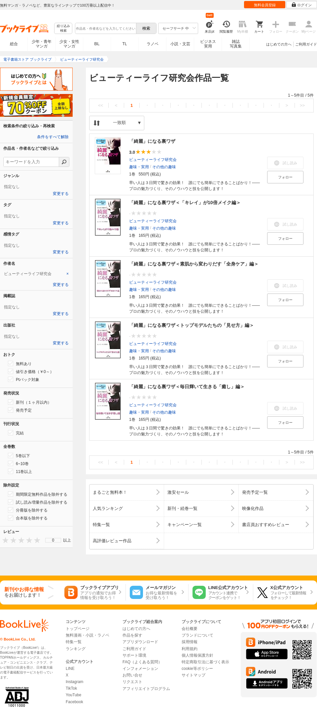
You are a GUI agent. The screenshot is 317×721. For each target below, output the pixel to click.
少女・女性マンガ (69, 43)
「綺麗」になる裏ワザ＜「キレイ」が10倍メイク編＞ (185, 202)
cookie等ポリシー (197, 668)
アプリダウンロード (140, 642)
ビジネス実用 (208, 43)
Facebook (74, 702)
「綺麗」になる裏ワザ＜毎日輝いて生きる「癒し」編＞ (187, 386)
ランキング (76, 648)
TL (124, 44)
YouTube (73, 695)
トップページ (77, 628)
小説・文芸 (180, 44)
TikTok (71, 688)
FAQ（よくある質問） (142, 662)
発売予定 (20, 410)
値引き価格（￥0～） (31, 371)
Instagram (74, 681)
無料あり (20, 363)
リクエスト (132, 681)
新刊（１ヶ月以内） (30, 402)
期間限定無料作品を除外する (37, 494)
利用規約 (189, 648)
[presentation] (4, 540)
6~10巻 (18, 463)
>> (302, 105)
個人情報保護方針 (197, 655)
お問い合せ (132, 675)
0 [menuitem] (53, 540)
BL (97, 43)
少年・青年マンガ (42, 43)
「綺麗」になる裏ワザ (152, 141)
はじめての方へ (279, 44)
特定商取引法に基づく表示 (205, 662)
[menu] (53, 540)
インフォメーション (140, 668)
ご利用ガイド (306, 44)
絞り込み (63, 28)
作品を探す (132, 635)
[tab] (36, 274)
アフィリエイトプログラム (146, 688)
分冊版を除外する (28, 510)
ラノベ (152, 44)
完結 (16, 432)
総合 (14, 44)
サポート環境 (134, 655)
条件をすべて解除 (53, 137)
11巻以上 (20, 471)
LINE (70, 668)
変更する (61, 193)
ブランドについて (197, 635)
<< (100, 105)
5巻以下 (19, 455)
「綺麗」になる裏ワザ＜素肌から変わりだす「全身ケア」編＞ (194, 263)
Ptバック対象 (23, 379)
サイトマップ (193, 675)
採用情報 (189, 642)
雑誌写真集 (236, 43)
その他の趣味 (164, 167)
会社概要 (189, 628)
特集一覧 (74, 642)
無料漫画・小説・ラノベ (87, 635)
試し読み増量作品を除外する (37, 502)
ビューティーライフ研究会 (153, 159)
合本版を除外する (28, 517)
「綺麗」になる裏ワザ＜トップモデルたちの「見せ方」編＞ (191, 325)
